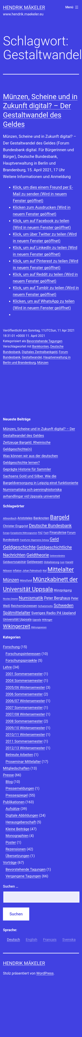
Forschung (11, 647)
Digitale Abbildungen (22, 815)
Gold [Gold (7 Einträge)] (62, 562)
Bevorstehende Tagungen (44, 341)
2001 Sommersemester (24, 674)
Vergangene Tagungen (23, 876)
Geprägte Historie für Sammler (27, 469)
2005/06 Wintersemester (25, 687)
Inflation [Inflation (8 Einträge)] (17, 570)
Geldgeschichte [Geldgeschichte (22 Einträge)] (19, 547)
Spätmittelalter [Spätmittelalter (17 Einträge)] (16, 612)
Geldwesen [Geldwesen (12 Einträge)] (35, 562)
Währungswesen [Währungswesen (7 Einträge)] (39, 627)
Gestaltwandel (32, 357)
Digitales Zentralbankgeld (39, 352)
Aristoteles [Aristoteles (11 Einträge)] (24, 518)
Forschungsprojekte (21, 660)
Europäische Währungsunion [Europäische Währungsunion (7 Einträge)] (23, 533)
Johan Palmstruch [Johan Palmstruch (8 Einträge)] (32, 570)
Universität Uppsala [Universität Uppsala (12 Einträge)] (17, 619)
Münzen (42, 362)
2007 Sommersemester (24, 707)
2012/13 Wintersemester (25, 748)
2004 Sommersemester (24, 680)
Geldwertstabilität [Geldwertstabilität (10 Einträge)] (14, 562)
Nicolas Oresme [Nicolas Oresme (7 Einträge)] (10, 598)
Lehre (7, 667)
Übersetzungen (17, 856)
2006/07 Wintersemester (25, 701)
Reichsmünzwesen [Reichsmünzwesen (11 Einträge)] (24, 606)
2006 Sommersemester (24, 694)
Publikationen (14, 802)
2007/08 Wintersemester (25, 714)
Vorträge (10, 862)
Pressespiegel (17, 795)
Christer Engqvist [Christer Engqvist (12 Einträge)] (15, 526)
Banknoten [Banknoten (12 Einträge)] (41, 518)
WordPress (45, 973)
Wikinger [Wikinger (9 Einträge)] (47, 619)
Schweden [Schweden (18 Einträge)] (64, 605)
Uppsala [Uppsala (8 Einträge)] (36, 619)
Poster (11, 842)
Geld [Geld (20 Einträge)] (54, 539)
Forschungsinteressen (23, 654)
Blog (9, 782)
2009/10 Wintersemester (25, 728)
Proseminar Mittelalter (23, 761)
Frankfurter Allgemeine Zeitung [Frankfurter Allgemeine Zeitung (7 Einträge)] (34, 540)
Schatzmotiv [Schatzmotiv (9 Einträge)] (45, 605)
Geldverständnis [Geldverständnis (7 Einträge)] (57, 555)
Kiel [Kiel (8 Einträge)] (45, 570)
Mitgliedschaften (16, 768)
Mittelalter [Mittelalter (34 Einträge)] (61, 569)
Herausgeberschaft (21, 822)
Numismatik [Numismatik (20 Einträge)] (31, 598)
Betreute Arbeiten (19, 755)
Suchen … (10, 886)
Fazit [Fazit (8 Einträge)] (46, 532)
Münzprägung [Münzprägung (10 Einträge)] (63, 590)
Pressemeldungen (20, 788)
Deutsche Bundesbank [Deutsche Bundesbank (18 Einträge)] (50, 525)
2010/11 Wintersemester (25, 734)
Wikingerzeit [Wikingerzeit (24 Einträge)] (16, 626)
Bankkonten (40, 346)
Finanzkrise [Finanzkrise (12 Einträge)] (58, 532)
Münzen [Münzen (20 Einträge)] (11, 579)
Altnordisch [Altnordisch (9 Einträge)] (10, 518)
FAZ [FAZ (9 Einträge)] (40, 532)
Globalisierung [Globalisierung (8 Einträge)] (51, 562)
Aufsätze (13, 809)
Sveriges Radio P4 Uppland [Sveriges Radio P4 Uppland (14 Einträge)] (53, 613)
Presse (8, 775)
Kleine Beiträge (17, 829)
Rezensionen (16, 849)
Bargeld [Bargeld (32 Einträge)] (59, 517)
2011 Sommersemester (24, 741)
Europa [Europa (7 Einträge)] (6, 533)
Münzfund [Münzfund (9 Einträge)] (26, 580)
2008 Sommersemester (24, 721)
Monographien (17, 836)
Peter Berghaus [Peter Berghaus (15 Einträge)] (57, 598)
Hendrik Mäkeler (24, 7)
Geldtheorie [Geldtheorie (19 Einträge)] (37, 554)
